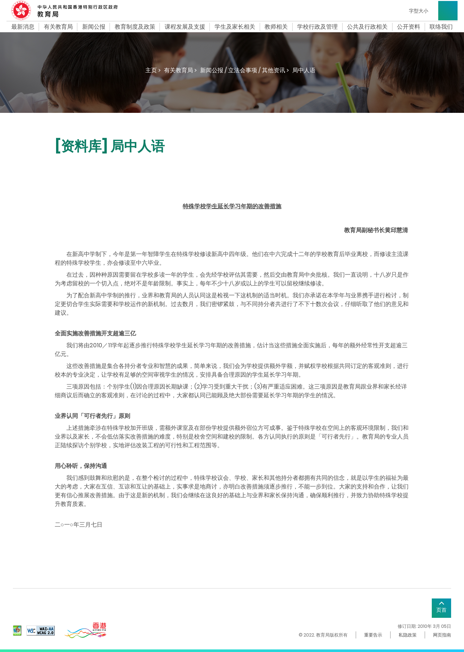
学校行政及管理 (317, 26)
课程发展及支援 (185, 26)
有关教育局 (58, 26)
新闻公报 (93, 26)
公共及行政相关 (367, 26)
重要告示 (373, 635)
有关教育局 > (180, 70)
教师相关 (276, 26)
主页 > (153, 70)
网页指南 (442, 635)
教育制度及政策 (135, 26)
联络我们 (441, 26)
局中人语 (303, 70)
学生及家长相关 (235, 26)
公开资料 (408, 26)
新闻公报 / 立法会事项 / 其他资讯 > (244, 70)
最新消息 (22, 26)
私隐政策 (408, 635)
